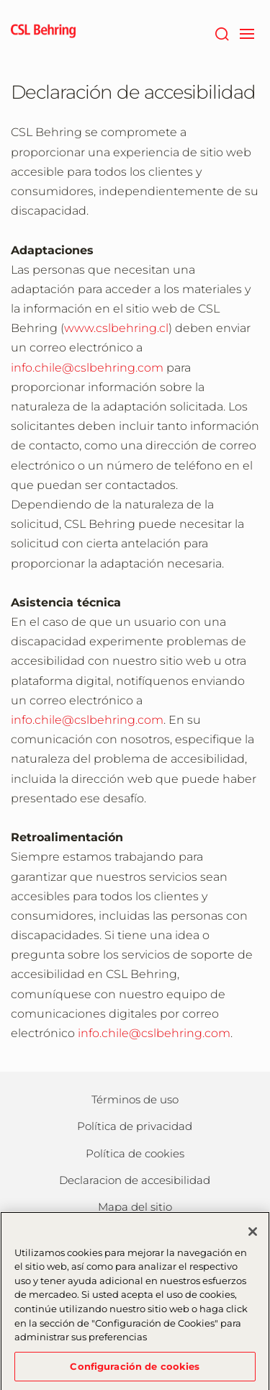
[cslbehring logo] (43, 32)
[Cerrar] (253, 1236)
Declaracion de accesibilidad (134, 1180)
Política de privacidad (134, 1126)
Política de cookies (135, 1153)
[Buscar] (221, 32)
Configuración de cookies (134, 1371)
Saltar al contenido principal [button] (0, 0)
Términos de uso (135, 1099)
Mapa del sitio (135, 1207)
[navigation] (246, 32)
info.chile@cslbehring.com (87, 368)
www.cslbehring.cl (116, 328)
